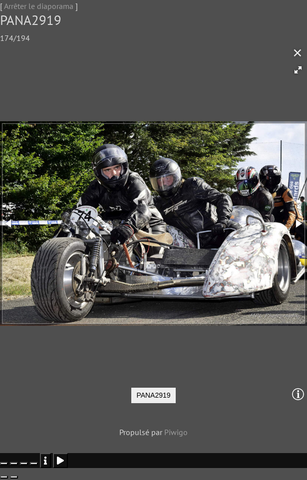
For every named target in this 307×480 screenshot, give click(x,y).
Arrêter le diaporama (38, 6)
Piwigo (176, 432)
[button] (298, 70)
